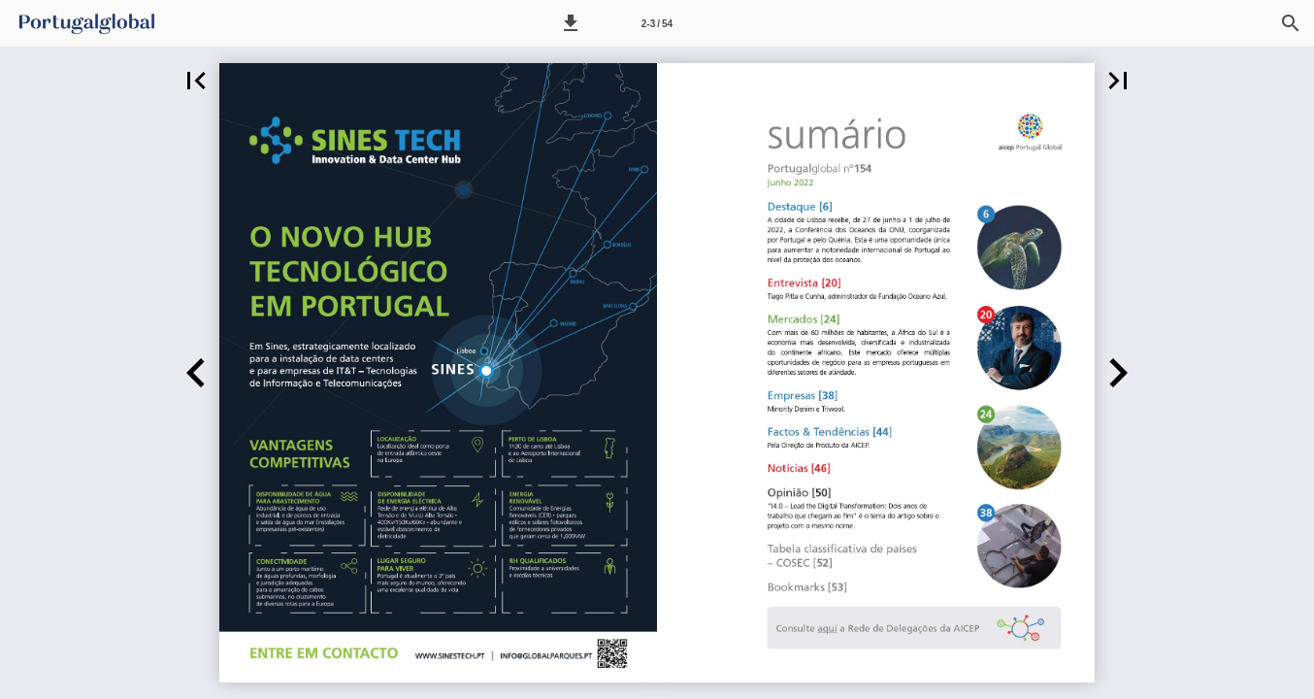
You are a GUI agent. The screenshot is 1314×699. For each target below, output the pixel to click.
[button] (570, 23)
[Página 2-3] (657, 23)
